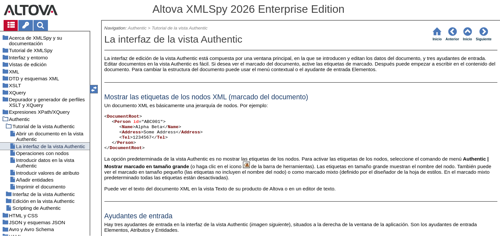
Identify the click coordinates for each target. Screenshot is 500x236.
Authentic (137, 28)
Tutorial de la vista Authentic (179, 28)
